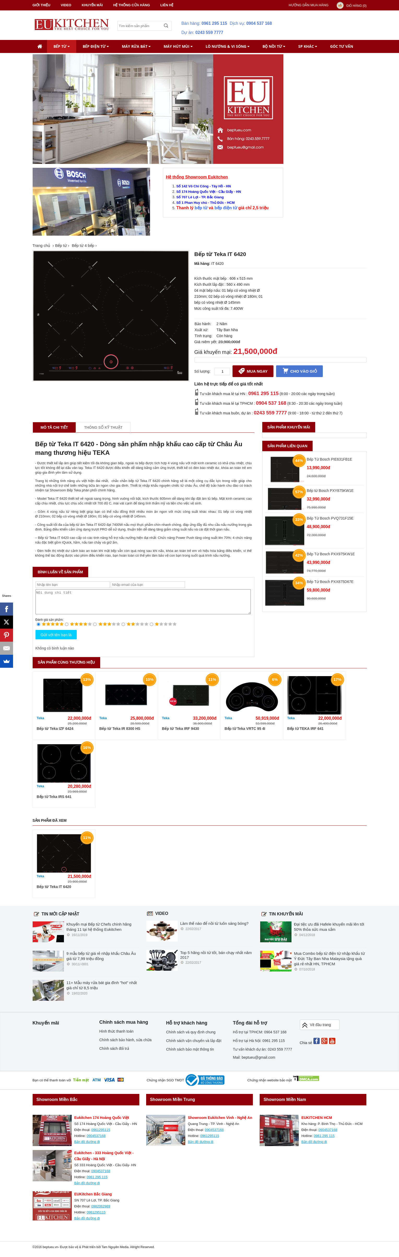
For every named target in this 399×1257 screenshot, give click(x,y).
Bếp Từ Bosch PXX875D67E (330, 582)
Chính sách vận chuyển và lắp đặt (194, 1045)
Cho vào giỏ (299, 370)
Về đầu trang (316, 1030)
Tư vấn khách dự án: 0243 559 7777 (262, 1054)
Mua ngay (253, 370)
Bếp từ (61, 46)
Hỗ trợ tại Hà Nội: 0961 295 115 (259, 1045)
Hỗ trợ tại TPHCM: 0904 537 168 (260, 1037)
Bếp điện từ (96, 46)
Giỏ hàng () (356, 6)
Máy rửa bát (136, 46)
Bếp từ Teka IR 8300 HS (119, 733)
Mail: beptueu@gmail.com (254, 1062)
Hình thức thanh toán (116, 1036)
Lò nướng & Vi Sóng (227, 46)
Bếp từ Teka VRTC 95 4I (245, 733)
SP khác (307, 46)
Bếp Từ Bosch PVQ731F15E (330, 518)
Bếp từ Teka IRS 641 (54, 801)
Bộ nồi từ (274, 46)
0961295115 (100, 1134)
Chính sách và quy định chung (191, 1037)
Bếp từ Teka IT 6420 (54, 891)
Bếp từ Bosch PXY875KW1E (330, 490)
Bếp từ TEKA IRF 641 (305, 733)
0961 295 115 (214, 23)
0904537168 (96, 1140)
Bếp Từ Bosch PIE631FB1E (329, 459)
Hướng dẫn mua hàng (309, 5)
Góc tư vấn (341, 46)
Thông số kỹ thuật (103, 427)
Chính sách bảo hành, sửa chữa (125, 1044)
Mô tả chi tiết (54, 427)
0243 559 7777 (209, 32)
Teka (40, 723)
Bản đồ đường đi (87, 1146)
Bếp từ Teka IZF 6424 (55, 733)
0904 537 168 (259, 23)
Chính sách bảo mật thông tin (190, 1054)
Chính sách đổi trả (114, 1053)
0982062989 (100, 1211)
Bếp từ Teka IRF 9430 (180, 733)
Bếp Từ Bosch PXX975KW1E (331, 554)
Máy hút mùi (178, 46)
